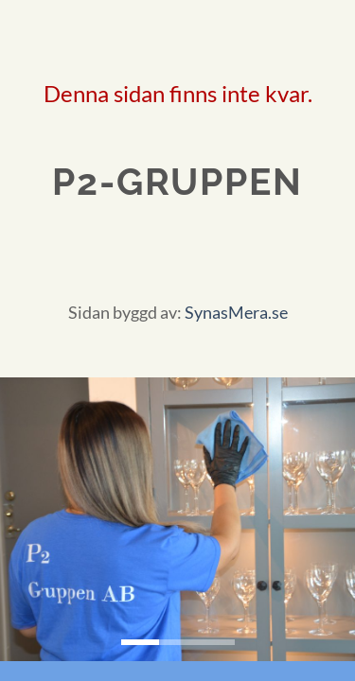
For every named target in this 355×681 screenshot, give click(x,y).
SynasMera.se (236, 312)
